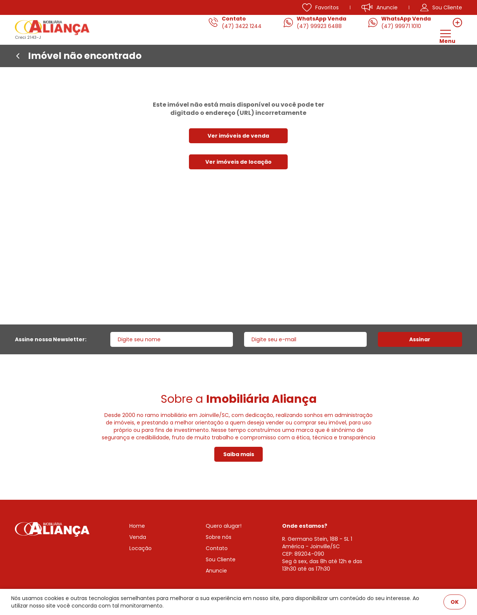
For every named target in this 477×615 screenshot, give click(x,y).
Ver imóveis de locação (238, 162)
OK (455, 602)
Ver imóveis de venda (238, 135)
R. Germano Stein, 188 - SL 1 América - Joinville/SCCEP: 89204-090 (317, 546)
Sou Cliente (221, 559)
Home (137, 526)
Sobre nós (218, 537)
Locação (140, 548)
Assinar (419, 339)
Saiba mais (238, 454)
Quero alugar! (223, 526)
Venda (137, 537)
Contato (217, 548)
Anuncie (216, 570)
